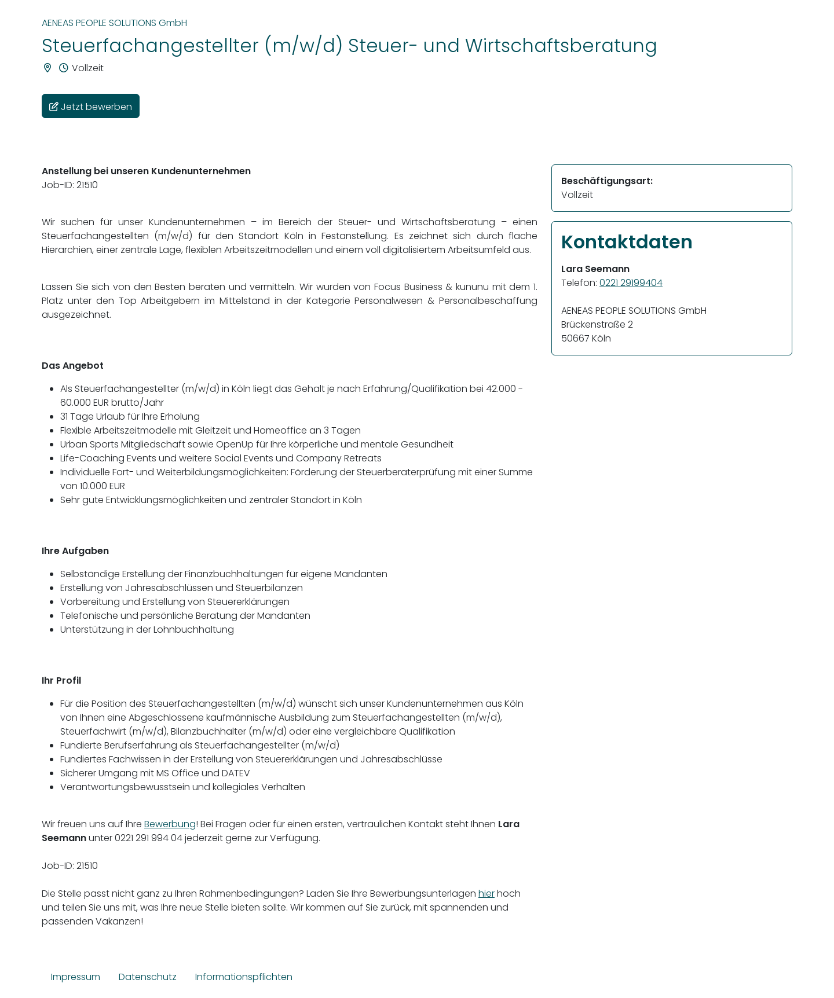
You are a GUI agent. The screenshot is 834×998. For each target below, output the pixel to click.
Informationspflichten (243, 977)
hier (486, 893)
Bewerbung (170, 824)
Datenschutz (148, 977)
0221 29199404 (631, 282)
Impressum (75, 977)
